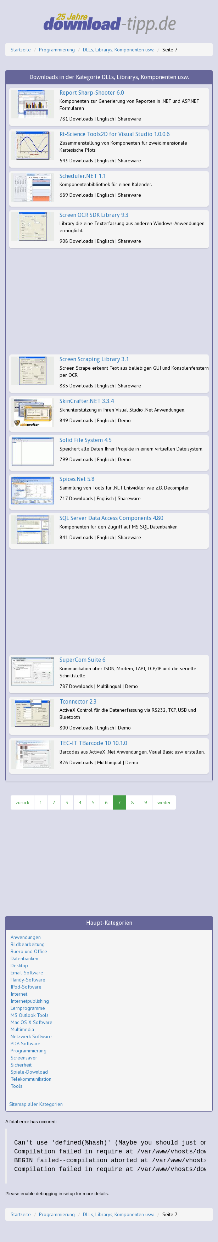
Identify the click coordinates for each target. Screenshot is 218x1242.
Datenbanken (24, 958)
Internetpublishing (30, 1001)
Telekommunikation (31, 1079)
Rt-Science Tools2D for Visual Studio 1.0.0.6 (115, 134)
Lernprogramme (28, 1008)
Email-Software (27, 972)
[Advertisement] (109, 301)
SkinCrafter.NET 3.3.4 (87, 401)
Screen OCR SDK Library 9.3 (94, 215)
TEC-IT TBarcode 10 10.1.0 (93, 743)
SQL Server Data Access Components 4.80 (111, 518)
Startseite (21, 49)
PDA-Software (25, 1043)
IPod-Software (26, 987)
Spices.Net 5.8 (77, 479)
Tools (16, 1086)
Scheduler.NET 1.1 (83, 176)
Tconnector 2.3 (78, 701)
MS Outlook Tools (30, 1015)
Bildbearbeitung (28, 944)
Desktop (19, 965)
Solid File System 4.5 (86, 440)
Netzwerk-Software (31, 1036)
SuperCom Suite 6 (83, 659)
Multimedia (22, 1029)
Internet (19, 994)
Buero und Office (29, 951)
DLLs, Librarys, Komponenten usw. (118, 49)
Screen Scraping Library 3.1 (94, 359)
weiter (164, 802)
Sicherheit (21, 1065)
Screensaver (24, 1057)
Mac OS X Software (31, 1022)
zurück (22, 802)
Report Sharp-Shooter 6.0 (92, 92)
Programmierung (57, 49)
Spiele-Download (29, 1072)
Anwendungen (26, 937)
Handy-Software (28, 980)
